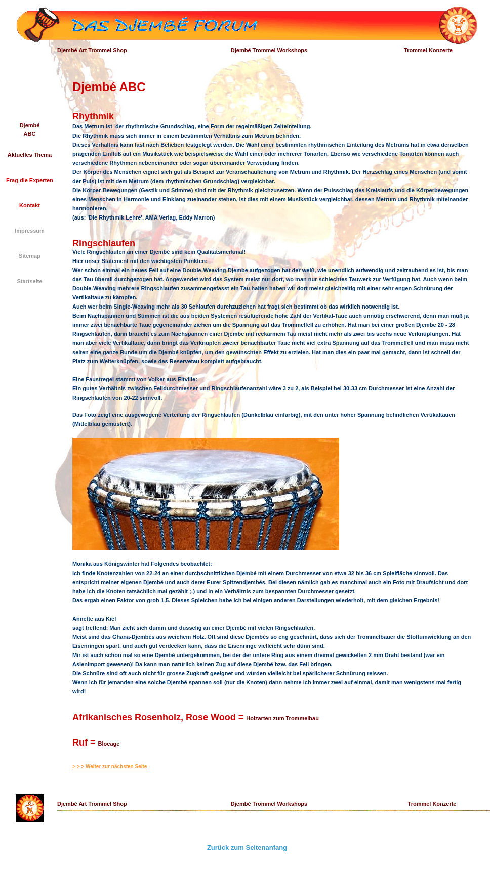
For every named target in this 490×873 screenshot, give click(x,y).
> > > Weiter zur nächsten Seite (109, 766)
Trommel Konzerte (428, 50)
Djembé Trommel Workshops (269, 50)
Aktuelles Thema (30, 155)
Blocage (109, 743)
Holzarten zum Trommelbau (282, 718)
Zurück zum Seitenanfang (247, 847)
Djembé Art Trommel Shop (92, 50)
